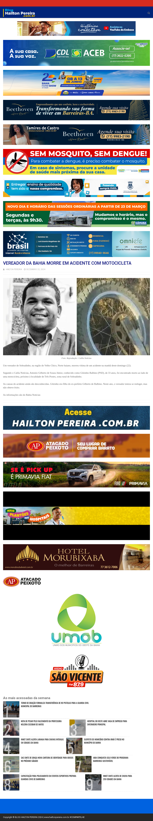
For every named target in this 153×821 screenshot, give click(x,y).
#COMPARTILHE (77, 817)
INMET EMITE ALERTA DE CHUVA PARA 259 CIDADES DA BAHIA (117, 777)
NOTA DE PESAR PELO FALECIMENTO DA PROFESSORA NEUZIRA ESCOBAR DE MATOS (41, 722)
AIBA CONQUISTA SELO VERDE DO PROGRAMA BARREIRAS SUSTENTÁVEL (110, 759)
